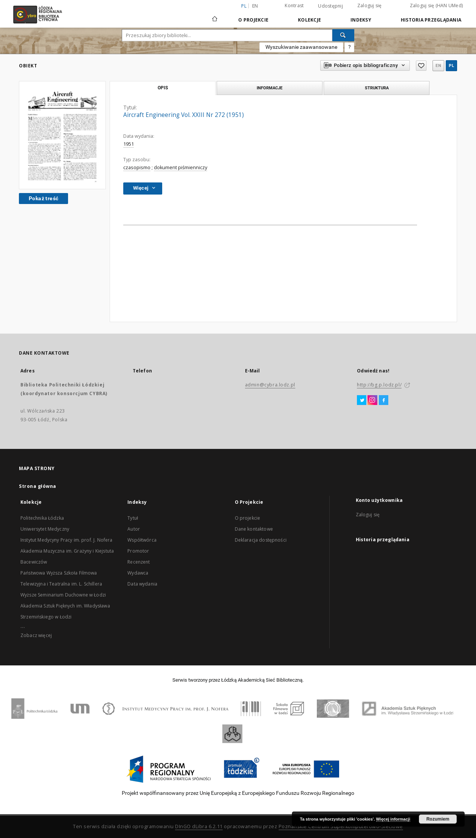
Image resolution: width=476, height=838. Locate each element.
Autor (133, 529)
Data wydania (142, 584)
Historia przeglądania (431, 20)
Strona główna (37, 486)
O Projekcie (253, 20)
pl (451, 65)
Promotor (138, 551)
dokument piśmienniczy (180, 167)
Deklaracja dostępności (261, 540)
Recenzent (138, 562)
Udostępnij (330, 6)
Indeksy (360, 20)
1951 (128, 144)
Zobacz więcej (36, 635)
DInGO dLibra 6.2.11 (199, 826)
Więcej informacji (393, 819)
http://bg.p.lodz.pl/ (379, 385)
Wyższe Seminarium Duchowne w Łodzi (63, 595)
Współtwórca (142, 540)
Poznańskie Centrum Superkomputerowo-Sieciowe (341, 826)
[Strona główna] (214, 15)
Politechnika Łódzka (42, 518)
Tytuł (132, 518)
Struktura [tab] (377, 87)
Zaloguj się (369, 5)
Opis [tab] (163, 87)
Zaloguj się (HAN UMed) (436, 5)
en (255, 5)
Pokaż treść (43, 198)
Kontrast (294, 5)
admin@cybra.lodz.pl (270, 385)
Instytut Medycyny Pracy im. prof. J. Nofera (66, 540)
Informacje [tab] (269, 87)
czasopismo (136, 167)
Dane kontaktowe (254, 529)
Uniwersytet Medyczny (44, 529)
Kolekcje (309, 20)
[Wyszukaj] (343, 35)
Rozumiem (438, 819)
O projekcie (247, 518)
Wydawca (137, 573)
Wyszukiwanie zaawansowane (301, 47)
